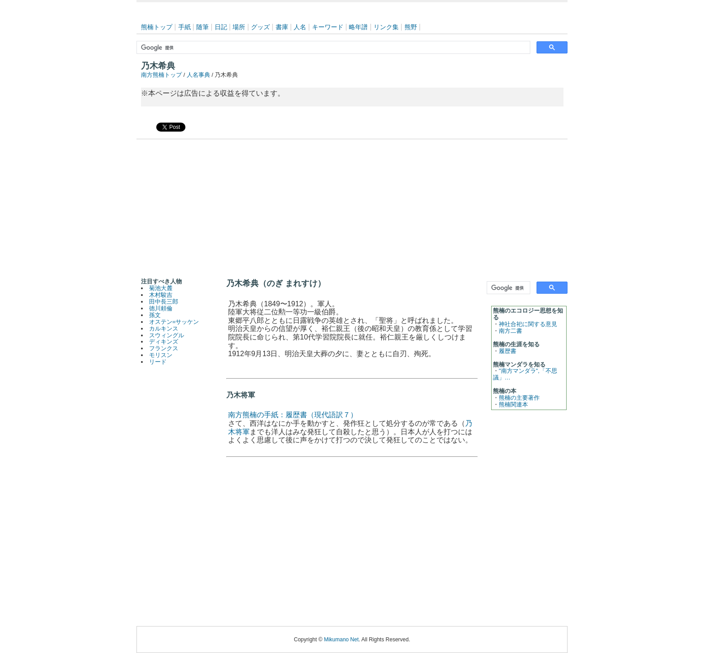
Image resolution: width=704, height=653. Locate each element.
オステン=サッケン (174, 321)
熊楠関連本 (513, 404)
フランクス (163, 348)
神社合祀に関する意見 (528, 324)
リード (158, 361)
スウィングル (166, 335)
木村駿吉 (160, 294)
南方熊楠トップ (161, 74)
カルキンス (163, 328)
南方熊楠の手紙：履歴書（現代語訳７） (292, 415)
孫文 (155, 315)
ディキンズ (163, 341)
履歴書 (507, 351)
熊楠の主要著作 (519, 397)
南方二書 (510, 330)
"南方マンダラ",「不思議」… (525, 374)
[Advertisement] (352, 206)
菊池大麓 (160, 288)
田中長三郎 (163, 301)
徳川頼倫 (160, 308)
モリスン (160, 355)
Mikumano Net (341, 639)
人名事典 (198, 74)
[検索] (332, 48)
